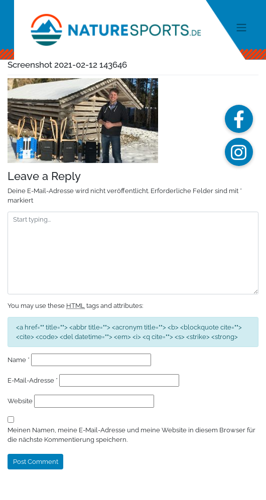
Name (19, 360)
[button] (239, 119)
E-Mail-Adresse (33, 380)
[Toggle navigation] (241, 27)
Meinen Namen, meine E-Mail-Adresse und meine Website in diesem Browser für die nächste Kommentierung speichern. (131, 434)
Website (20, 401)
